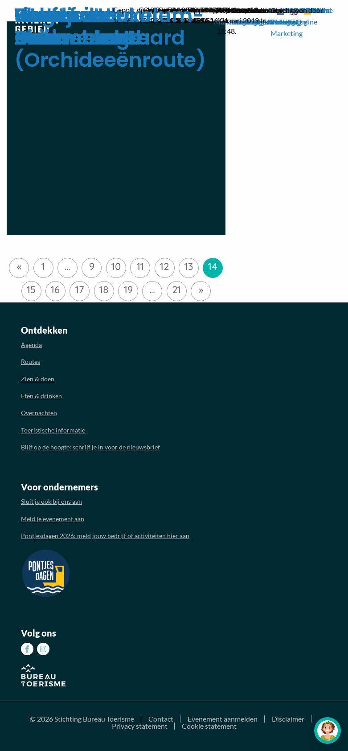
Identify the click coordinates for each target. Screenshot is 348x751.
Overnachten (39, 412)
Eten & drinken (41, 396)
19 (128, 289)
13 (188, 266)
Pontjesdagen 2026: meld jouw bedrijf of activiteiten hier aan (105, 535)
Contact (160, 718)
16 (55, 289)
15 (31, 289)
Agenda (31, 344)
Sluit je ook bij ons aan (51, 501)
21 (176, 289)
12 (164, 266)
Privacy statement (140, 726)
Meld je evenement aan (52, 518)
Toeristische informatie (53, 430)
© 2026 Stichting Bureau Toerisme (82, 718)
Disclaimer (288, 718)
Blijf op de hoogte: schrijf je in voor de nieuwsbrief (90, 447)
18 (104, 289)
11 (140, 266)
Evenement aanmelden (223, 718)
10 (116, 266)
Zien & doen (37, 379)
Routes (30, 361)
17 (79, 289)
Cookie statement (209, 726)
